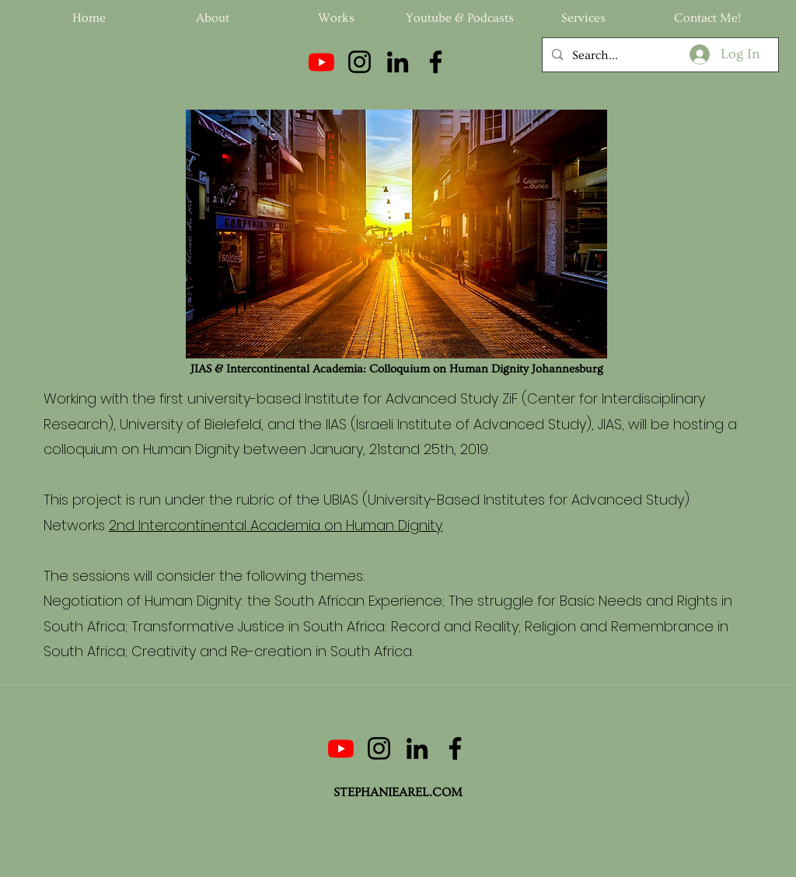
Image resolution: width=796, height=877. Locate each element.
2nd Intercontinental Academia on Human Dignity (275, 525)
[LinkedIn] (397, 62)
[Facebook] (436, 62)
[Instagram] (359, 62)
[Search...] (658, 55)
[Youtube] (321, 62)
